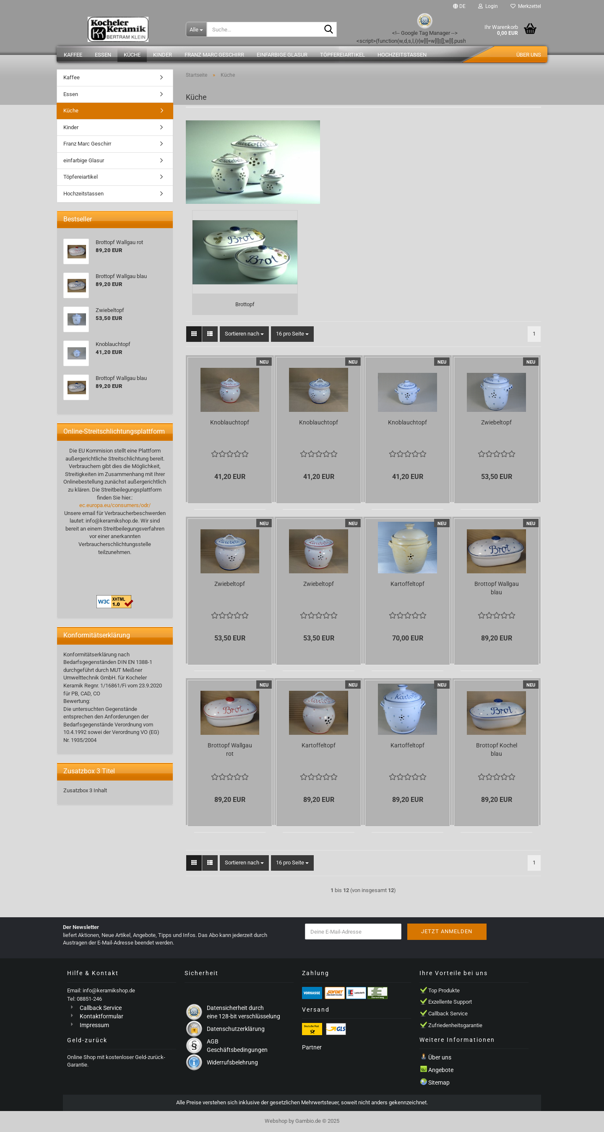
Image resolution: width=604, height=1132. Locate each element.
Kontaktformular (101, 1016)
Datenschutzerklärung (236, 1028)
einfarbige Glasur (282, 55)
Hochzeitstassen (402, 55)
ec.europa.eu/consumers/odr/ (115, 505)
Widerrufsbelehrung (232, 1062)
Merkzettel (525, 6)
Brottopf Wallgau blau (496, 588)
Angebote (440, 1070)
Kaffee (73, 55)
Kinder (162, 55)
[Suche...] (196, 29)
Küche (132, 55)
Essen (103, 55)
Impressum (94, 1025)
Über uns (528, 55)
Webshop (276, 1121)
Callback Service (101, 1007)
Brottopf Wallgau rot (230, 749)
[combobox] (244, 334)
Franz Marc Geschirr (214, 55)
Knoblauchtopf (229, 422)
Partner (312, 1047)
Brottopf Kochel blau (496, 749)
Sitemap (439, 1082)
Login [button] (488, 6)
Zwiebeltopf (496, 422)
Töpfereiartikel (342, 55)
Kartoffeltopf (407, 583)
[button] (459, 6)
